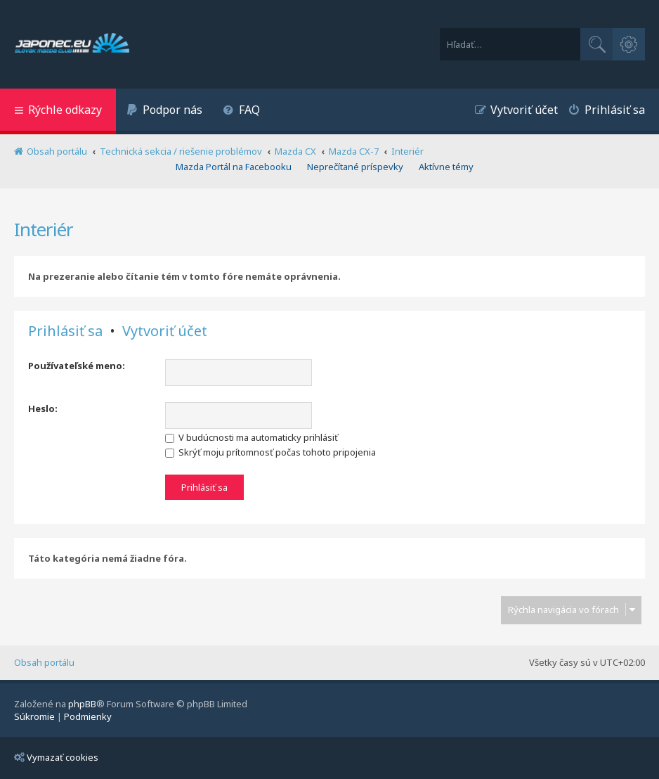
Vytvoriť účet (164, 331)
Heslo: (43, 408)
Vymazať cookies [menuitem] (56, 757)
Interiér (43, 229)
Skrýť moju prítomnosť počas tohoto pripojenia (270, 452)
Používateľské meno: (76, 365)
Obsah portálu (44, 662)
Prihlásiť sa (65, 331)
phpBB (82, 703)
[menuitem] (164, 111)
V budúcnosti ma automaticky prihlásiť (251, 437)
